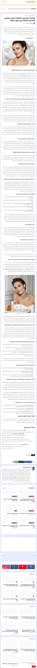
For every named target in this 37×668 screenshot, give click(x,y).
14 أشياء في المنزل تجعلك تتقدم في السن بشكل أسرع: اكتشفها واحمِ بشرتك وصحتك (27, 500)
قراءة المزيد (31, 664)
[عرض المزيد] (12, 462)
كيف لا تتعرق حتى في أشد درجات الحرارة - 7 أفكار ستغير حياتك (10, 526)
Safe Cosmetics (25, 444)
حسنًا (34, 666)
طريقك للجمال (26, 15)
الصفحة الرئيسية (32, 15)
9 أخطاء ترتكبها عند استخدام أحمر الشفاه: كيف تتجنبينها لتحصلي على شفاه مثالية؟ (10, 631)
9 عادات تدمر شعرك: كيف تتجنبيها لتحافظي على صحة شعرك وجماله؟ (28, 631)
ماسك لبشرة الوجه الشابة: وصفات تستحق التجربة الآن (18, 9)
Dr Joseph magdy (27, 467)
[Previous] (5, 9)
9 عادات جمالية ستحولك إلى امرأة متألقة (27, 513)
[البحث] (1, 1)
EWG (24, 430)
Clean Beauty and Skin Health (18, 434)
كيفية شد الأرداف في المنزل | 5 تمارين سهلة (10, 599)
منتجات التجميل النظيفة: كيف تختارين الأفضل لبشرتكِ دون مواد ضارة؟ (10, 585)
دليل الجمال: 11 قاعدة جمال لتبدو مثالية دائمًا (27, 526)
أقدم (3, 556)
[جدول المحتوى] (29, 38)
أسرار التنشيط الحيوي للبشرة (12, 513)
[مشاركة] (3, 23)
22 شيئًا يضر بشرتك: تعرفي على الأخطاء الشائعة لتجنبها (10, 499)
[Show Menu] (35, 2)
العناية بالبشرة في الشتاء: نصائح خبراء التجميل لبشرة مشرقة (27, 599)
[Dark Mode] (4, 1)
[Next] (2, 9)
